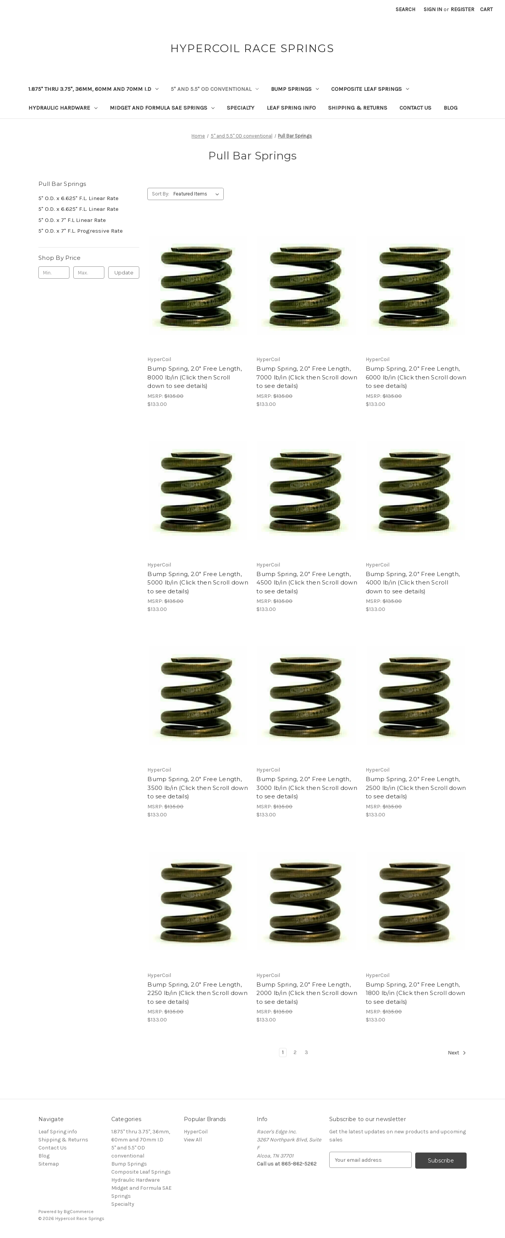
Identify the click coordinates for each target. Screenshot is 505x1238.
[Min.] (53, 272)
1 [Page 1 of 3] (283, 1052)
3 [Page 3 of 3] (306, 1052)
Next (457, 1053)
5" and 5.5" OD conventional (215, 88)
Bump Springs (295, 88)
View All (193, 1139)
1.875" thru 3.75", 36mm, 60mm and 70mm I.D (93, 88)
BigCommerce (79, 1211)
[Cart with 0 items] (486, 9)
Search (405, 9)
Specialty (240, 107)
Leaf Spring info (291, 107)
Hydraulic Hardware (62, 107)
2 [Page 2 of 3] (295, 1052)
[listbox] (197, 194)
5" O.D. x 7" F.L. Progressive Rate (80, 230)
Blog (450, 107)
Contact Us (415, 107)
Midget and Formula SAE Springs (162, 107)
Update (124, 272)
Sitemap (48, 1164)
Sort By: (160, 194)
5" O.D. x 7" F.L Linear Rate (72, 220)
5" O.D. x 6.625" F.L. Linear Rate (78, 198)
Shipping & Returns (357, 107)
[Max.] (88, 272)
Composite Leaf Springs (370, 88)
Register (462, 9)
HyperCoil (196, 1131)
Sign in (433, 9)
